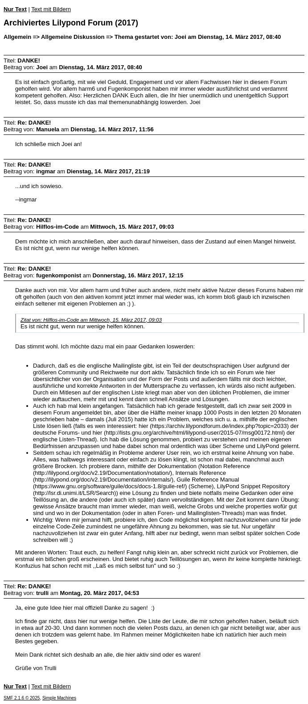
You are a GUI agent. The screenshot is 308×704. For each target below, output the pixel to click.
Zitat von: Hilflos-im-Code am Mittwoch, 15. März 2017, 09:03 (91, 320)
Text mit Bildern (51, 9)
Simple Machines (59, 698)
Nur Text (15, 9)
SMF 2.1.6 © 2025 (22, 698)
